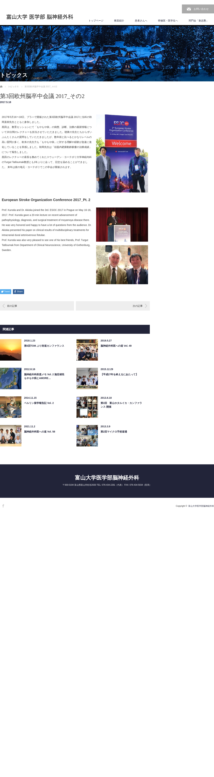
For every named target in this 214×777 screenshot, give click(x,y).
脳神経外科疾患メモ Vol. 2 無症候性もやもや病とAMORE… (44, 376)
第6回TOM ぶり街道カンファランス (44, 345)
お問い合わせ (201, 9)
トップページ (95, 20)
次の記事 (138, 305)
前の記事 (12, 305)
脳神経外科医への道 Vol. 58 (39, 431)
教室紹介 (119, 20)
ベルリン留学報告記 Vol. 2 (39, 403)
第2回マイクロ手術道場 (114, 431)
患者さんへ (141, 20)
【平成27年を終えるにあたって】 (119, 374)
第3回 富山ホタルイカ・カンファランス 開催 (121, 405)
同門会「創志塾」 (199, 20)
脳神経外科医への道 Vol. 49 (116, 345)
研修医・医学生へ (168, 20)
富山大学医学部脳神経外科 (107, 478)
